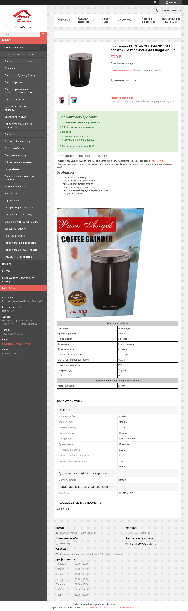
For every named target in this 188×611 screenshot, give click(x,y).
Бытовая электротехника (19, 61)
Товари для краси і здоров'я (21, 242)
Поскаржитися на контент (97, 607)
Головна (64, 20)
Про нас (6, 263)
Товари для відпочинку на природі (20, 178)
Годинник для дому (15, 155)
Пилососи (10, 68)
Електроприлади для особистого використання (19, 91)
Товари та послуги (12, 47)
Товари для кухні (14, 99)
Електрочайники (14, 148)
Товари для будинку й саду (20, 75)
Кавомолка (157, 160)
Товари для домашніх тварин (21, 249)
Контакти (124, 20)
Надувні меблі (13, 169)
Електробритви (13, 82)
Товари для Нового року (18, 214)
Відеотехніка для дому (17, 141)
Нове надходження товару (20, 54)
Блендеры (10, 134)
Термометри (12, 200)
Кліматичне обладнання (18, 162)
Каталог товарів (83, 20)
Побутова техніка (15, 235)
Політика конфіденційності (125, 607)
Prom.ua (111, 604)
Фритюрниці (12, 193)
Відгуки (6, 270)
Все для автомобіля (16, 228)
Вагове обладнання (16, 186)
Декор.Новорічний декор (19, 207)
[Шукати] (43, 34)
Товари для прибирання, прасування (19, 125)
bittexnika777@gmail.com (16, 343)
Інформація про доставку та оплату (18, 279)
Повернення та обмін (171, 20)
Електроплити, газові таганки (22, 221)
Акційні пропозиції (147, 20)
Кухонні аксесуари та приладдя (17, 108)
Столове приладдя (15, 116)
